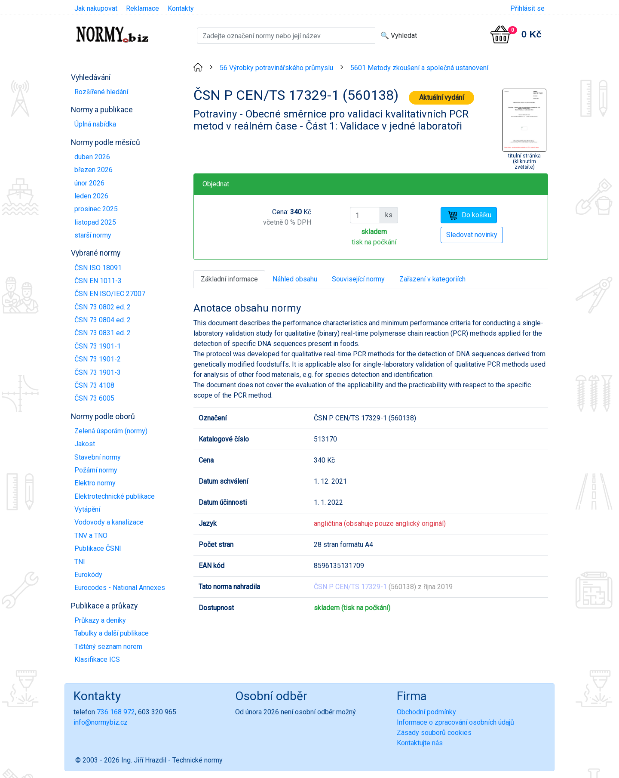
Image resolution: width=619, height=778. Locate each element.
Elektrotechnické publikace (114, 496)
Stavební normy (97, 457)
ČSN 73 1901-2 (97, 359)
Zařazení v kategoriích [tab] (432, 279)
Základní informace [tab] (229, 279)
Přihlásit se (527, 8)
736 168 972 (116, 712)
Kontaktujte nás (420, 743)
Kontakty (181, 8)
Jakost (84, 444)
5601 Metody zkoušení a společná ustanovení (419, 68)
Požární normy (95, 470)
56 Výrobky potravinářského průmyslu (276, 68)
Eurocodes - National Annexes (119, 588)
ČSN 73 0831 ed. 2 (102, 333)
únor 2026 (89, 183)
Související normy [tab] (358, 279)
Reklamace (142, 8)
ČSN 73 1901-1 (97, 346)
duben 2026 (92, 157)
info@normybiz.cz (101, 722)
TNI (79, 562)
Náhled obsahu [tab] (295, 279)
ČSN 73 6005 (94, 398)
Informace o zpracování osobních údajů (455, 722)
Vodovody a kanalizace (109, 522)
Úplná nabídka (95, 124)
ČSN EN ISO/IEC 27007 (109, 294)
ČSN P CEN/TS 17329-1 (350, 587)
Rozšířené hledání (101, 92)
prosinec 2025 (96, 209)
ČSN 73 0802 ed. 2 (102, 307)
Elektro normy (95, 483)
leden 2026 (91, 196)
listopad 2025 (95, 222)
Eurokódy (88, 575)
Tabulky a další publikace (111, 633)
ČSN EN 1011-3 (98, 281)
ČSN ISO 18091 (98, 268)
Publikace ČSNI (97, 548)
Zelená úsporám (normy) (110, 431)
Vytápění (87, 509)
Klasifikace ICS (97, 659)
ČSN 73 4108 (94, 385)
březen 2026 (93, 170)
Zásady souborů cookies (434, 733)
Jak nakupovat (95, 8)
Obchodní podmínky (426, 712)
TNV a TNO (90, 535)
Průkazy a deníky (100, 620)
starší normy (92, 235)
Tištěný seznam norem (108, 646)
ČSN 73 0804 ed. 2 (102, 320)
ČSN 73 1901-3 (97, 372)
